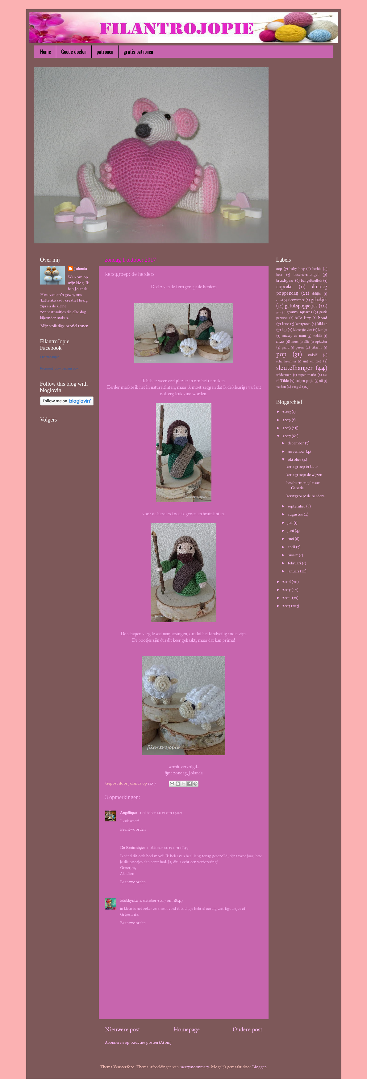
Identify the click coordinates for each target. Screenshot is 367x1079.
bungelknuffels (311, 280)
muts (294, 342)
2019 (287, 419)
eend (279, 300)
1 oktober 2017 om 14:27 (161, 812)
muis (280, 341)
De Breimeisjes (132, 847)
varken (281, 386)
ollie (307, 342)
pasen (300, 347)
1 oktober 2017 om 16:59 (168, 847)
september (297, 506)
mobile (317, 336)
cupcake (284, 286)
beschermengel (306, 274)
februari (295, 563)
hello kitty (303, 317)
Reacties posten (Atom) (151, 1042)
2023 (287, 411)
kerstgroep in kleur (302, 466)
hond (322, 317)
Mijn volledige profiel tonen (64, 325)
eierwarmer (296, 300)
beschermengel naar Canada (303, 485)
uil (321, 381)
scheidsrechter (286, 361)
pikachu (316, 347)
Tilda (284, 380)
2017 (287, 436)
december (296, 443)
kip (284, 329)
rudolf (312, 355)
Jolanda (80, 268)
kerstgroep (303, 323)
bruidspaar (285, 280)
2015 (286, 589)
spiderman (283, 374)
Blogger (259, 1066)
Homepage (186, 1029)
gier (279, 312)
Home (45, 51)
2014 (287, 597)
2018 (287, 427)
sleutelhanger (294, 368)
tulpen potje (304, 380)
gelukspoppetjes (301, 306)
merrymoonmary (194, 1066)
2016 (287, 581)
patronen (105, 51)
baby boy (297, 268)
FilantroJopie (50, 357)
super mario (307, 374)
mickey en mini (294, 335)
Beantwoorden (133, 829)
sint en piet (312, 361)
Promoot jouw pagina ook (59, 368)
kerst (285, 323)
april (292, 547)
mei (291, 538)
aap (279, 268)
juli (291, 522)
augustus (296, 514)
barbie (316, 268)
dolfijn (316, 294)
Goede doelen (73, 51)
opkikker (321, 341)
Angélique (129, 812)
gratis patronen (138, 51)
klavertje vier (302, 329)
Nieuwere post (122, 1029)
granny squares (299, 312)
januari (294, 571)
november (297, 451)
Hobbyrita (129, 900)
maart (293, 555)
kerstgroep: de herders (305, 496)
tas (325, 375)
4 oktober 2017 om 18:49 (161, 900)
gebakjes (319, 299)
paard (285, 347)
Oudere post (247, 1029)
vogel (296, 386)
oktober (295, 459)
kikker (322, 323)
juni (291, 530)
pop (281, 354)
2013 (286, 605)
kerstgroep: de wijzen (304, 474)
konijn (322, 329)
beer (279, 274)
